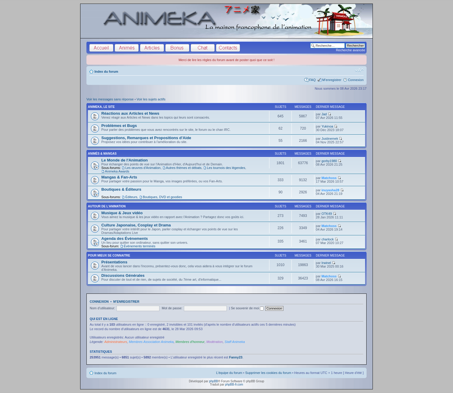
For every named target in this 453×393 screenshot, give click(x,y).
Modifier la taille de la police (359, 70)
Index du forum (106, 71)
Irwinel (326, 263)
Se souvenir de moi (247, 308)
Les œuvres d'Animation (142, 168)
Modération (214, 342)
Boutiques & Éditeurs (121, 189)
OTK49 (327, 213)
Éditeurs (131, 197)
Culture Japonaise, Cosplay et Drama (136, 225)
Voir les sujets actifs (150, 99)
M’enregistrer (331, 80)
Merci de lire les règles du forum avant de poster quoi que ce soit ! (226, 60)
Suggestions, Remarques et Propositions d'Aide (146, 138)
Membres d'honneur (190, 342)
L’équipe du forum (229, 373)
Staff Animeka (235, 342)
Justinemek (330, 138)
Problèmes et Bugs (119, 125)
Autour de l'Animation (106, 206)
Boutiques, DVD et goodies (162, 197)
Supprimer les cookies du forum (268, 373)
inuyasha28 (330, 190)
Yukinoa (327, 126)
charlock (328, 239)
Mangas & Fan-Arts (119, 177)
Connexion (356, 80)
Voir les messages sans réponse (110, 99)
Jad (324, 114)
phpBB (213, 381)
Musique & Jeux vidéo (122, 213)
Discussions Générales (123, 275)
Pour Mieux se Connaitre (109, 255)
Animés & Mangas (102, 153)
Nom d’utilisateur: (102, 308)
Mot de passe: (172, 308)
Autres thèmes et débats (183, 168)
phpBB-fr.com (234, 384)
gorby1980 (329, 161)
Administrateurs (115, 342)
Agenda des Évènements (124, 238)
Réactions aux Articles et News (130, 113)
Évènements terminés (139, 246)
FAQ (312, 80)
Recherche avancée (350, 50)
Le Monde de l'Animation (124, 160)
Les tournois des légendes (226, 168)
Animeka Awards (117, 171)
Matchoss (329, 178)
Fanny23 (236, 357)
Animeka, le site (101, 106)
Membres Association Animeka (151, 342)
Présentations (114, 262)
